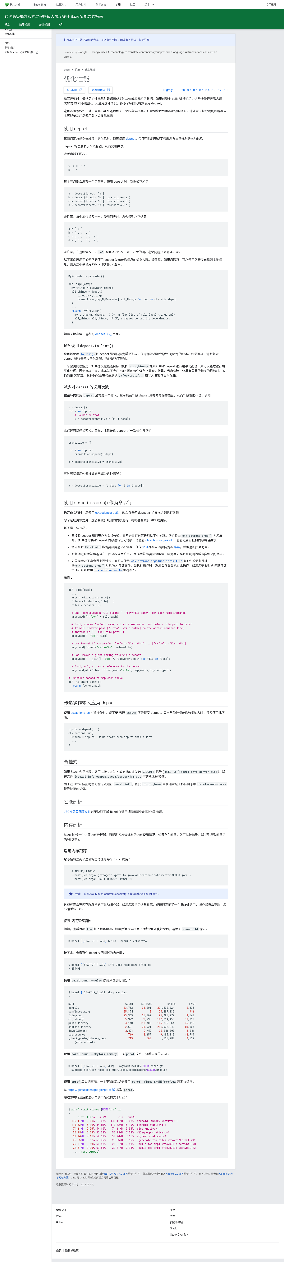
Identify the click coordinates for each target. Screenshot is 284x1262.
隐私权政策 (72, 1250)
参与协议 (131, 39)
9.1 (177, 90)
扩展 (77, 69)
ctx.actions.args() (106, 512)
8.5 (201, 90)
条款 (59, 1250)
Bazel (67, 69)
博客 (59, 1216)
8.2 (220, 90)
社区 (132, 4)
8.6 (195, 90)
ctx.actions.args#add (159, 540)
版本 (147, 4)
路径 (177, 547)
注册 (147, 39)
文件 (145, 547)
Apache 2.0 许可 (175, 1173)
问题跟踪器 (177, 1222)
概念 (7, 24)
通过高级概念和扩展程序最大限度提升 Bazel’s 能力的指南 (54, 16)
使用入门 (61, 4)
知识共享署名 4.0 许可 (115, 1173)
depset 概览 (103, 334)
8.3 (214, 90)
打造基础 (69, 39)
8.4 (207, 90)
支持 (173, 1216)
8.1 (226, 90)
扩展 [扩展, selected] (118, 4)
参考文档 (100, 4)
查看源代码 (101, 90)
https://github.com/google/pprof (89, 1090)
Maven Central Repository (110, 893)
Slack (173, 1228)
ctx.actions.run (80, 713)
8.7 (189, 90)
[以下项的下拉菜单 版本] (155, 4)
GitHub (271, 4)
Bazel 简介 (40, 4)
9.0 (183, 90)
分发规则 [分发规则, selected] (44, 24)
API (61, 24)
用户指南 (81, 4)
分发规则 (90, 69)
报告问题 (75, 90)
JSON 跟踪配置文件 (77, 812)
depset (130, 138)
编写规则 (24, 24)
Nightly (168, 90)
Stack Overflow (179, 1234)
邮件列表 (112, 39)
